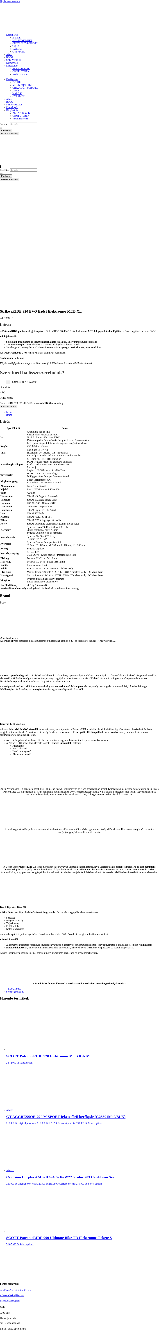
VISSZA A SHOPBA (31, 1259)
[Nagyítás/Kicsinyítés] (1, 1333)
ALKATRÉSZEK (21, 68)
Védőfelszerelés (20, 74)
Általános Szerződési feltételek (15, 1167)
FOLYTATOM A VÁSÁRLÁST (24, 1264)
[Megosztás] (7, 1333)
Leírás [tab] (9, 289)
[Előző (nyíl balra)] (1, 1336)
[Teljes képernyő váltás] (4, 1333)
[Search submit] (1, 173)
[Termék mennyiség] (77, 281)
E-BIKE (16, 37)
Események (12, 63)
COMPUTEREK (20, 71)
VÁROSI (17, 48)
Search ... (4, 124)
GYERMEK (18, 51)
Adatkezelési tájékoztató (12, 1173)
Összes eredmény (9, 133)
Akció (9, 54)
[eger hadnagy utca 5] (23, 1222)
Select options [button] (26, 940)
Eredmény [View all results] (6, 130)
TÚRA (15, 46)
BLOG (9, 57)
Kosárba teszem (8, 284)
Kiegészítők (12, 65)
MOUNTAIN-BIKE (22, 40)
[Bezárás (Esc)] (10, 1333)
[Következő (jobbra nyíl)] (4, 1336)
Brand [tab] (9, 292)
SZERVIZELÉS (14, 60)
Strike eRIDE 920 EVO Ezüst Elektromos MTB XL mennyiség (31, 280)
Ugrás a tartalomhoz (10, 1)
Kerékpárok (12, 34)
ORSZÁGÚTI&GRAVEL (25, 43)
